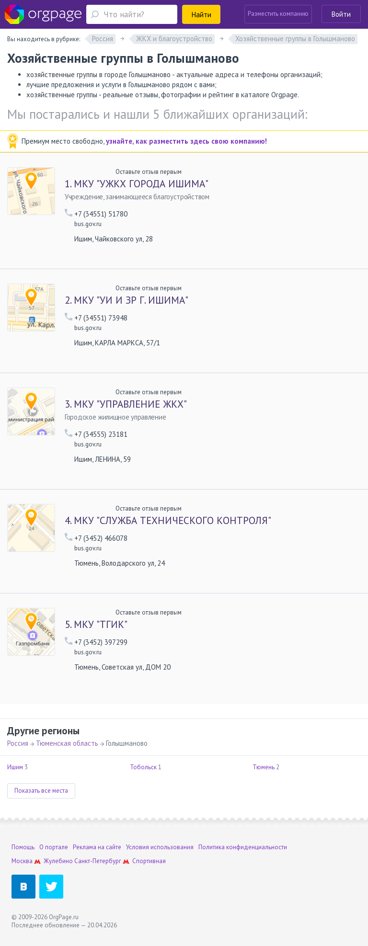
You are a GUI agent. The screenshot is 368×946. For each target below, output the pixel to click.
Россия (17, 743)
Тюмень (264, 767)
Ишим (15, 767)
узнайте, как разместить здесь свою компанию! (186, 141)
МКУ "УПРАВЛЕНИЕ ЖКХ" (126, 404)
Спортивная (149, 861)
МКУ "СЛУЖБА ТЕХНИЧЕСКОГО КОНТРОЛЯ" (168, 520)
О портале (53, 847)
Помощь (23, 847)
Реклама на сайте (97, 847)
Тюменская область (67, 743)
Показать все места (41, 790)
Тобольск (143, 767)
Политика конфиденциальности (242, 847)
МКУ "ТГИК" (96, 624)
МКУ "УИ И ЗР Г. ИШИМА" (126, 300)
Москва (22, 861)
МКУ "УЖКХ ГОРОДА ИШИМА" (136, 184)
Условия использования (160, 847)
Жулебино (58, 861)
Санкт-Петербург (97, 861)
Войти (341, 14)
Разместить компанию (278, 14)
